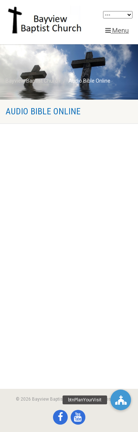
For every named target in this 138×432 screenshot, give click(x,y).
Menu (117, 30)
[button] (120, 400)
